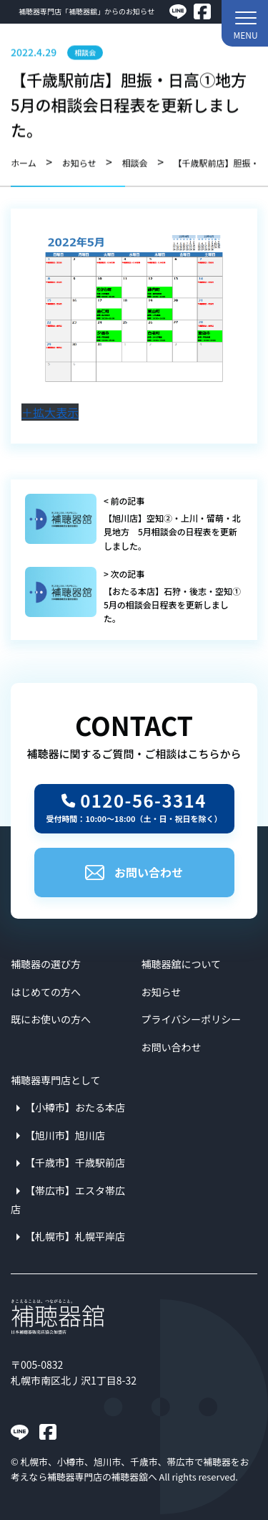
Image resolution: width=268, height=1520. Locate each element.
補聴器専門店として (56, 1080)
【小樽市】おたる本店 (75, 1107)
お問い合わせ (134, 872)
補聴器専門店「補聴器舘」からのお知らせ (86, 11)
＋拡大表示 (50, 412)
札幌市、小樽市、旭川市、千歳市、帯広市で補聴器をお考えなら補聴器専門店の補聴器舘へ (130, 1469)
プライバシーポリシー (192, 1019)
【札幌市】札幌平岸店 (75, 1236)
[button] (245, 23)
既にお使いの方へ (51, 1019)
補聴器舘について (182, 964)
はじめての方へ (46, 992)
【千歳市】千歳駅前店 (75, 1162)
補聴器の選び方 (46, 964)
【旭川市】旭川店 (65, 1135)
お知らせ (162, 992)
